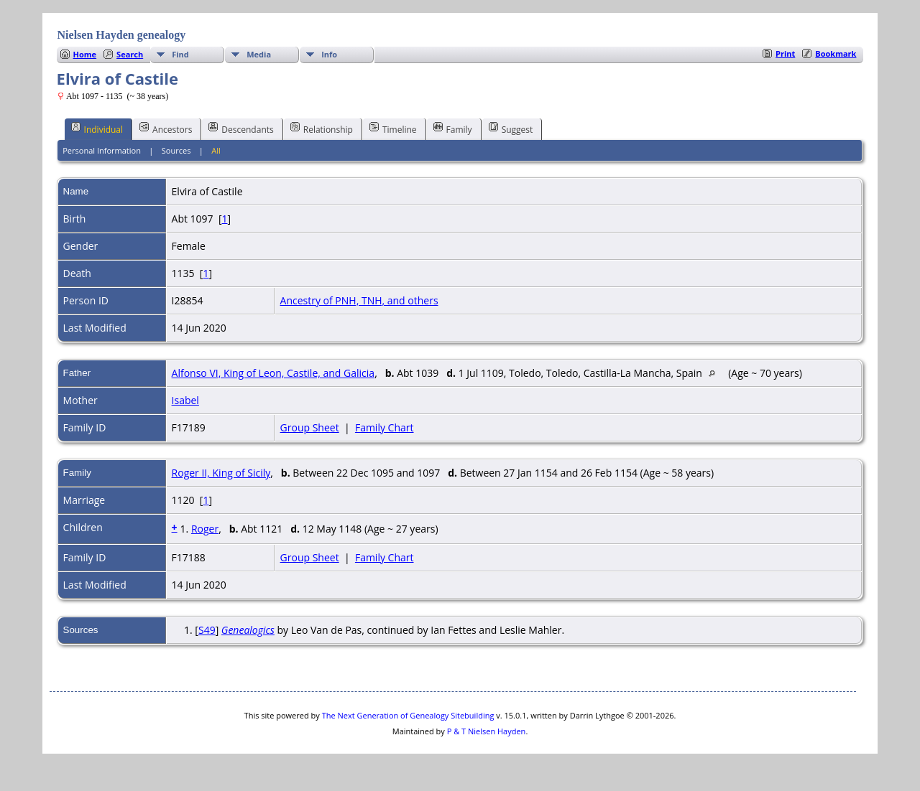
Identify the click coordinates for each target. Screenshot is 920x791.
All (216, 150)
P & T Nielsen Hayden (486, 731)
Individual (97, 128)
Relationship (321, 128)
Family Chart (384, 427)
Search (129, 54)
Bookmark (835, 53)
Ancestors (165, 128)
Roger (204, 528)
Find (180, 54)
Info (329, 54)
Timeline (393, 128)
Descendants (240, 128)
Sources (176, 150)
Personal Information (102, 150)
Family (452, 128)
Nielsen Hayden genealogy (122, 35)
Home (85, 54)
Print (785, 53)
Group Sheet (309, 427)
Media (259, 54)
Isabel (185, 400)
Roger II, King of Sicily (221, 472)
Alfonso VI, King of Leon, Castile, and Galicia (273, 373)
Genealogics (248, 630)
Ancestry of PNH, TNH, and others (359, 300)
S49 (207, 630)
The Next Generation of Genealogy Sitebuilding (408, 715)
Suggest (511, 128)
